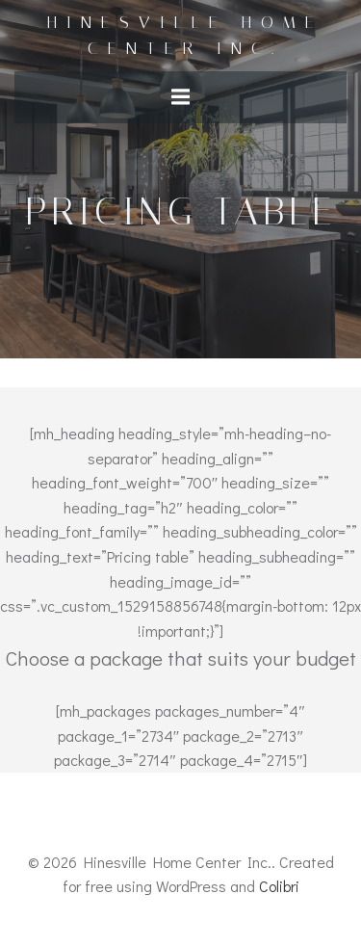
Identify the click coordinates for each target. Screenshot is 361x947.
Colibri (279, 886)
